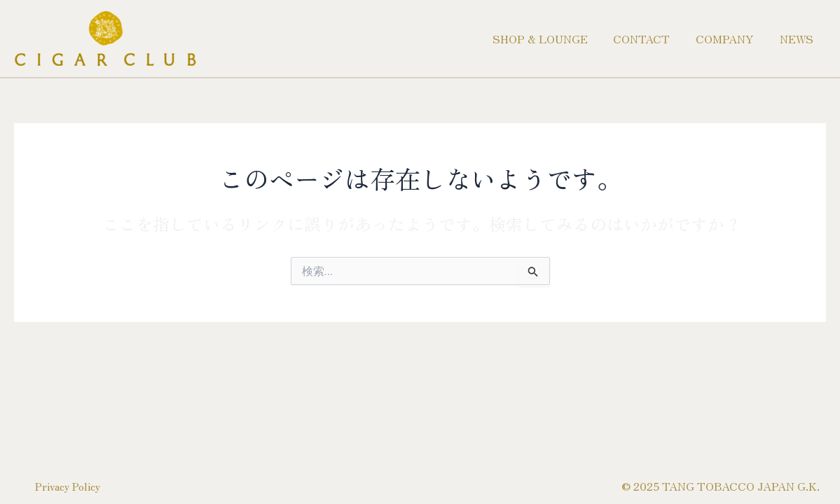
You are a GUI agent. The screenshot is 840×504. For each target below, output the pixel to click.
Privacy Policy (71, 480)
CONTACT (649, 38)
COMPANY (730, 38)
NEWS (798, 38)
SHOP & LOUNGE (551, 38)
